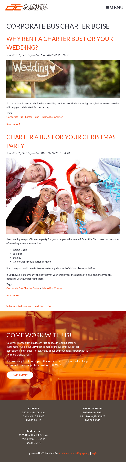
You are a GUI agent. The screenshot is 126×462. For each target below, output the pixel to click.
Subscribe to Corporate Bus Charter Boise (30, 305)
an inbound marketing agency (74, 453)
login (94, 453)
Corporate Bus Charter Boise (22, 116)
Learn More (19, 375)
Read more (13, 124)
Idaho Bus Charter (52, 116)
